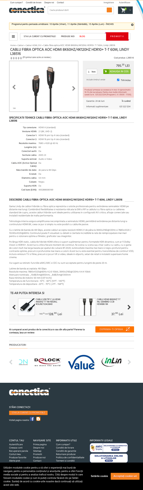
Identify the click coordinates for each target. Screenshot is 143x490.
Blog (82, 36)
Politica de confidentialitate (70, 458)
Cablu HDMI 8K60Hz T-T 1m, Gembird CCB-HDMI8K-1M (108, 302)
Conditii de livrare (33, 3)
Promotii (117, 36)
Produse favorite (17, 458)
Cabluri (21, 45)
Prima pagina (40, 445)
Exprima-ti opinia (111, 329)
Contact (60, 3)
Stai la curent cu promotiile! (40, 36)
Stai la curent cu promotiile (28, 413)
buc (94, 71)
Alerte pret (14, 461)
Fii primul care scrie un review (36, 57)
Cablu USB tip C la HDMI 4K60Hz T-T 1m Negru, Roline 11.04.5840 (48, 302)
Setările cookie (99, 476)
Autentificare (16, 445)
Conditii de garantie (66, 451)
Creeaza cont (16, 448)
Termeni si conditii (65, 461)
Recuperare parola (18, 451)
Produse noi (67, 36)
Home (13, 45)
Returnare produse (65, 454)
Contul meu (15, 454)
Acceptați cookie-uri (125, 476)
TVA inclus (125, 80)
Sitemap (37, 451)
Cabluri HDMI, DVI (33, 45)
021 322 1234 (124, 106)
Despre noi (49, 3)
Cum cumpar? (16, 3)
